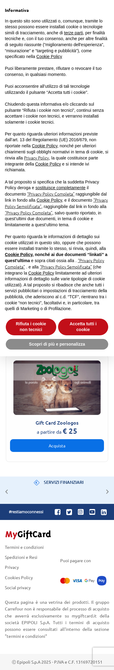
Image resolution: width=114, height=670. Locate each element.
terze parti (73, 32)
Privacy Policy (36, 158)
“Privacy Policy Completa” (50, 194)
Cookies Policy (19, 577)
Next (106, 490)
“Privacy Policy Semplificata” (66, 267)
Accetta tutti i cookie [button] (83, 326)
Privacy (12, 567)
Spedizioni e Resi (21, 557)
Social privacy (18, 587)
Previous (5, 490)
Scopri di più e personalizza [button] (57, 344)
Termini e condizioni (24, 547)
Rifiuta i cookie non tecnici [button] (31, 326)
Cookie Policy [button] (49, 56)
